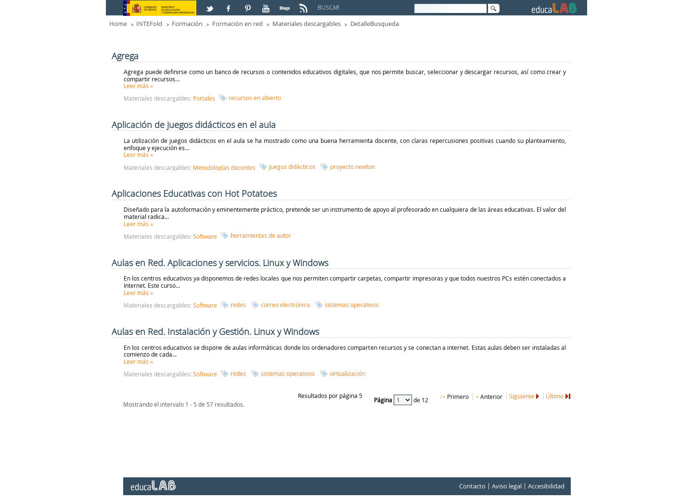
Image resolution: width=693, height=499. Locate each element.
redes (238, 304)
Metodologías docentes (224, 167)
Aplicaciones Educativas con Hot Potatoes (194, 193)
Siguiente (521, 396)
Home (118, 23)
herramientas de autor (261, 235)
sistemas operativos (352, 304)
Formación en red (237, 23)
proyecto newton (352, 166)
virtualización (347, 373)
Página (384, 400)
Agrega (125, 56)
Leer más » (138, 86)
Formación (187, 23)
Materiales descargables (306, 23)
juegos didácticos (292, 166)
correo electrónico (285, 304)
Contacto (472, 486)
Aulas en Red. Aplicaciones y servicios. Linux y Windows (220, 263)
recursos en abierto (255, 98)
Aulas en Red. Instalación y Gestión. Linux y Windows (215, 331)
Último (555, 396)
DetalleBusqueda (374, 23)
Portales (204, 98)
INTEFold (149, 23)
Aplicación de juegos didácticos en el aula (194, 124)
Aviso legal (507, 486)
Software (205, 236)
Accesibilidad (546, 486)
